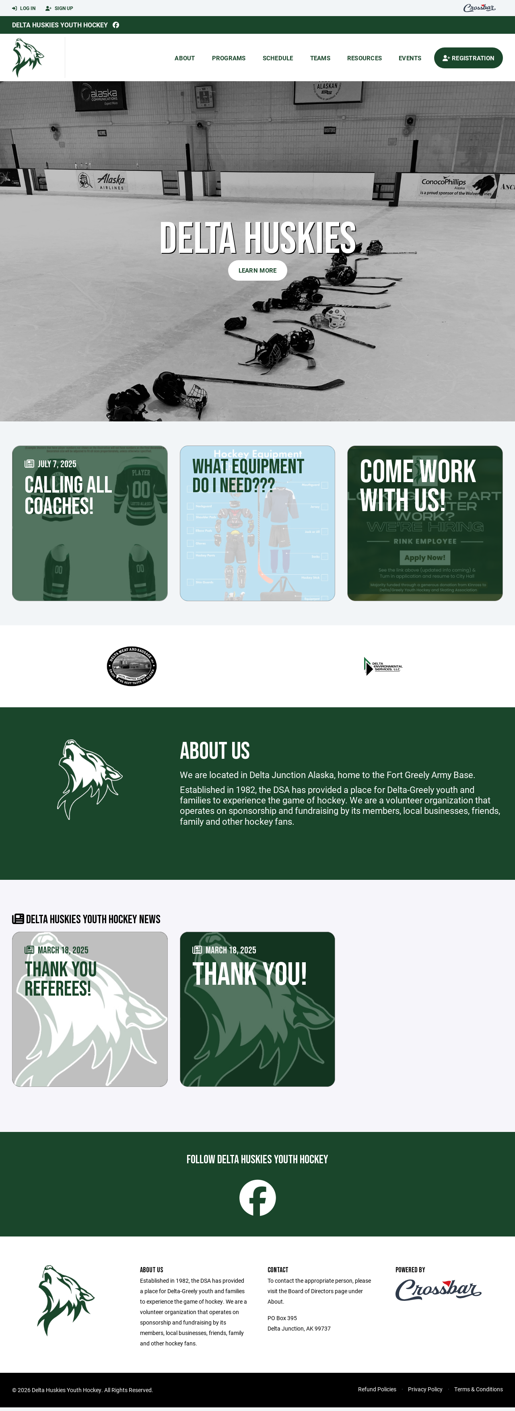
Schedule (278, 58)
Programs (229, 58)
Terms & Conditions (478, 1393)
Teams (320, 58)
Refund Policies (377, 1393)
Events (410, 58)
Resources (364, 58)
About (185, 58)
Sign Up (59, 8)
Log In (23, 8)
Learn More (258, 270)
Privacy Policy (425, 1393)
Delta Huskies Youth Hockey (60, 25)
